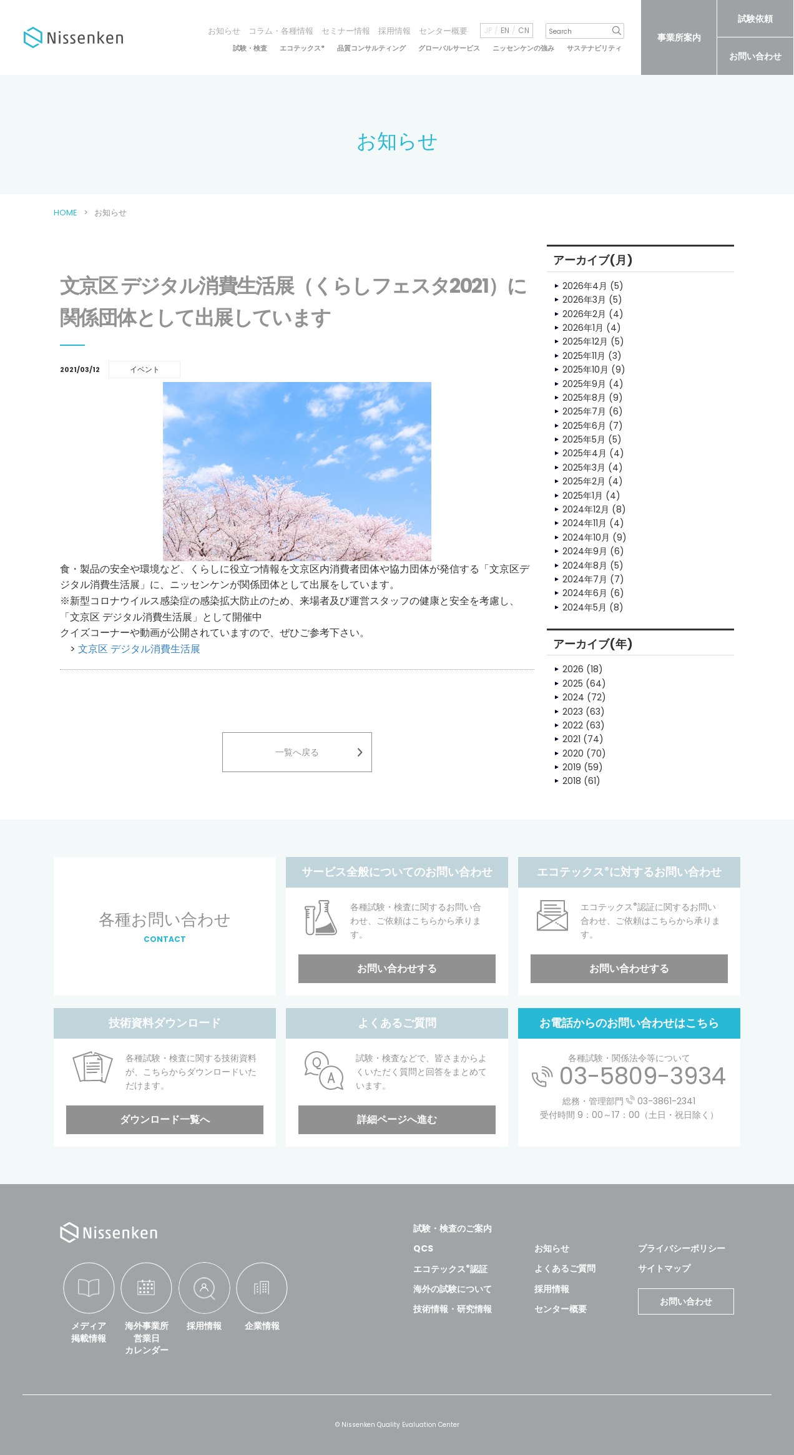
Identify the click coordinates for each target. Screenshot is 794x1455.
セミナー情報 (345, 31)
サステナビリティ (594, 48)
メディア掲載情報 (88, 1332)
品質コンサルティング (371, 48)
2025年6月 (584, 425)
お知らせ (224, 31)
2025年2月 (583, 481)
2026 (573, 669)
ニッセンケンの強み (523, 48)
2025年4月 (584, 453)
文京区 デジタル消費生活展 (139, 649)
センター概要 (443, 31)
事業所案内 (679, 37)
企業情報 (262, 1326)
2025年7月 (584, 411)
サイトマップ (664, 1268)
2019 (571, 767)
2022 (572, 725)
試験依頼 (755, 18)
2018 (571, 781)
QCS (423, 1248)
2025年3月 (583, 467)
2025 (572, 683)
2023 (572, 711)
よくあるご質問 (565, 1268)
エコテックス (302, 48)
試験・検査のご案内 (452, 1228)
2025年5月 (583, 439)
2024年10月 (586, 537)
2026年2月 (584, 314)
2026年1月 (583, 327)
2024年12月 (585, 509)
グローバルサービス (449, 48)
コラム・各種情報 (280, 31)
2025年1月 (582, 495)
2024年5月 (584, 607)
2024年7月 (584, 579)
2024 (573, 697)
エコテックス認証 (450, 1269)
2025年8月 (584, 397)
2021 (571, 739)
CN (523, 30)
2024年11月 (584, 523)
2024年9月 (584, 551)
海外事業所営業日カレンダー (147, 1338)
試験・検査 (250, 48)
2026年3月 (584, 299)
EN (505, 30)
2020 (573, 753)
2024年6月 (584, 593)
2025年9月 (584, 384)
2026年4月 (584, 286)
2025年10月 (585, 369)
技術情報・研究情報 (452, 1309)
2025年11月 (583, 356)
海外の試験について (452, 1289)
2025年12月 (585, 341)
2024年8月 (584, 565)
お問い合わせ (755, 56)
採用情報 (394, 31)
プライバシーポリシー (681, 1248)
